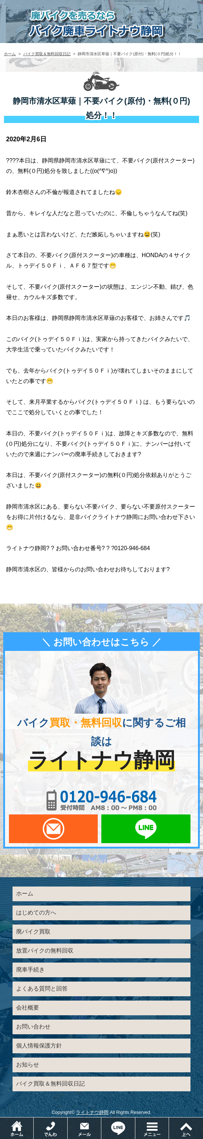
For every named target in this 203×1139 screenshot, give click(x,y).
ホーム (10, 54)
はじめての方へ (36, 912)
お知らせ (27, 1065)
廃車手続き (30, 970)
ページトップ (186, 1128)
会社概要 (27, 1008)
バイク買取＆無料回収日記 (47, 54)
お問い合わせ (33, 1027)
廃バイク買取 (33, 931)
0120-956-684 (101, 800)
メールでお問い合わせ (53, 828)
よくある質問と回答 (42, 989)
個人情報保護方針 (39, 1046)
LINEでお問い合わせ (145, 828)
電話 (67, 1121)
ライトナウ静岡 (92, 1112)
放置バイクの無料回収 (44, 950)
